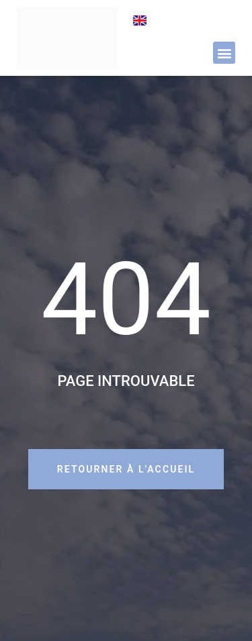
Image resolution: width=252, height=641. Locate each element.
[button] (224, 53)
